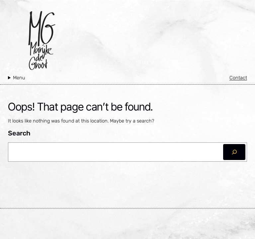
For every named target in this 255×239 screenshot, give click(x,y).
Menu (19, 78)
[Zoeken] (234, 152)
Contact (238, 78)
